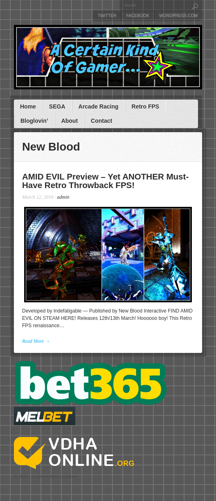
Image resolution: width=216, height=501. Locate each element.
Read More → (36, 341)
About (69, 120)
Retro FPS (146, 106)
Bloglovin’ (34, 120)
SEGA (57, 106)
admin (63, 197)
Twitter (107, 15)
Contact (101, 120)
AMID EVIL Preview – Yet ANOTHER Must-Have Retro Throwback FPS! (105, 181)
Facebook (137, 15)
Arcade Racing (99, 106)
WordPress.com (178, 15)
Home (28, 106)
